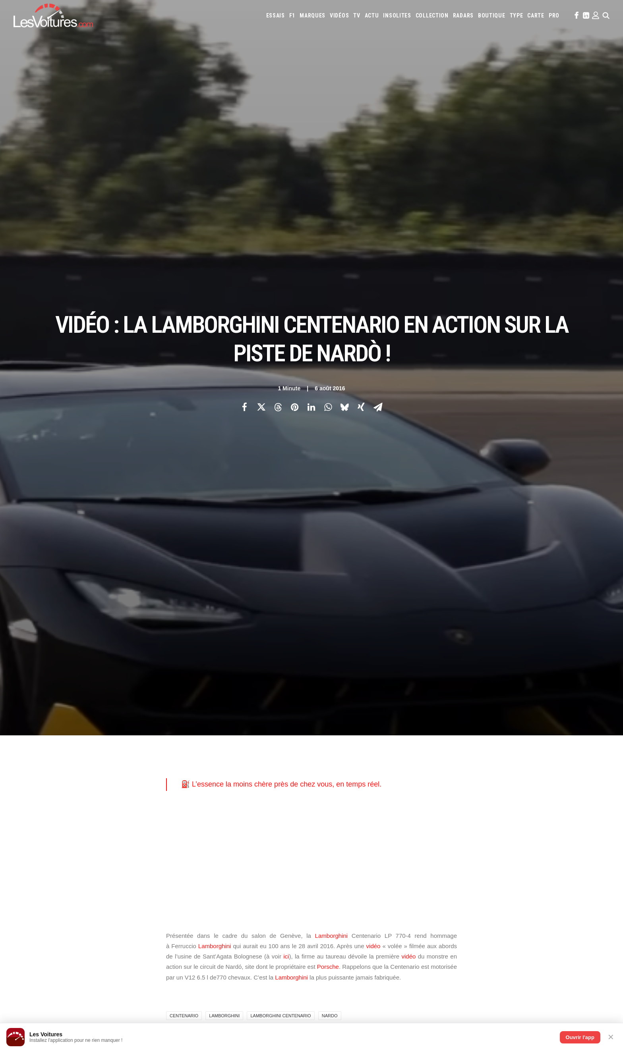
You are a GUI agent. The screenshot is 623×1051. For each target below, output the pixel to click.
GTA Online (200, 811)
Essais (275, 15)
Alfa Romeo (353, 719)
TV (356, 15)
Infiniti (472, 730)
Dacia (325, 730)
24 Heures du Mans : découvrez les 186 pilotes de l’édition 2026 (119, 981)
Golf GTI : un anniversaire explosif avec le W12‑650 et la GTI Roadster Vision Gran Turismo (440, 981)
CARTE (535, 15)
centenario (184, 509)
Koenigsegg (541, 730)
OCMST (195, 866)
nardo (330, 509)
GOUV (504, 783)
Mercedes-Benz (516, 740)
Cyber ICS (198, 852)
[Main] (311, 598)
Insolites (397, 15)
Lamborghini (331, 428)
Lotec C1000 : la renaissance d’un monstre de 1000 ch (391, 1002)
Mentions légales (67, 776)
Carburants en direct (369, 794)
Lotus (424, 740)
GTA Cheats (200, 797)
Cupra (564, 719)
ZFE (457, 783)
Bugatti (482, 719)
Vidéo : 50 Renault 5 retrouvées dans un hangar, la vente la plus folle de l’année (136, 950)
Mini (542, 740)
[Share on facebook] (244, 154)
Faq (50, 748)
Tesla (507, 751)
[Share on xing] (361, 154)
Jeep (509, 730)
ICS (191, 880)
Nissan (558, 740)
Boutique (491, 15)
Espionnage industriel (213, 838)
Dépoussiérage (204, 824)
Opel (325, 751)
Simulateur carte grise (345, 783)
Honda (430, 730)
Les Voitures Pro (206, 734)
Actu (372, 15)
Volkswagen (553, 751)
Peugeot (362, 751)
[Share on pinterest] (294, 154)
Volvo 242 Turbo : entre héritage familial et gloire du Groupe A (400, 992)
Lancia (360, 740)
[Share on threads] (278, 154)
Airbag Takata (556, 783)
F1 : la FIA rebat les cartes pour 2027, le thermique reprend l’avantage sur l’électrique (142, 939)
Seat (457, 751)
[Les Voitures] (53, 15)
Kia (521, 730)
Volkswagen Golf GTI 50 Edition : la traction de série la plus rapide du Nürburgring (138, 960)
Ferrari (383, 730)
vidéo (373, 439)
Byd (499, 719)
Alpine (377, 719)
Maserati (445, 740)
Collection (432, 15)
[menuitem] (275, 15)
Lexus (406, 740)
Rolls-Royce (434, 751)
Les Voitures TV (205, 720)
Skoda (472, 751)
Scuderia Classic (205, 762)
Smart (490, 751)
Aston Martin (403, 719)
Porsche (328, 460)
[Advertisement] (311, 353)
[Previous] (153, 598)
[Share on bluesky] (344, 154)
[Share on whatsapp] (328, 154)
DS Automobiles (353, 730)
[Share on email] (378, 154)
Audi (427, 719)
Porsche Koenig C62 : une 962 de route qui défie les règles (397, 971)
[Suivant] (470, 598)
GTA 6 (193, 783)
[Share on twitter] (261, 154)
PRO (554, 15)
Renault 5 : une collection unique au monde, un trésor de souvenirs (407, 939)
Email (355, 642)
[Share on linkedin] (311, 154)
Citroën (545, 719)
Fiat (399, 730)
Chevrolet (520, 719)
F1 (292, 15)
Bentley (446, 719)
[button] (575, 15)
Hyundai (451, 730)
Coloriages (437, 783)
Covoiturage (480, 783)
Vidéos (339, 15)
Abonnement (61, 734)
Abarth (328, 719)
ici (286, 449)
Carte (53, 720)
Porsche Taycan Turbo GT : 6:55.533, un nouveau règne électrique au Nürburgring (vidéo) (146, 971)
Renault (407, 751)
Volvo (327, 762)
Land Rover (383, 740)
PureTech (330, 794)
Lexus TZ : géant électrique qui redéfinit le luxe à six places (114, 1002)
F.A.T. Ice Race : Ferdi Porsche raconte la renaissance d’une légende (410, 950)
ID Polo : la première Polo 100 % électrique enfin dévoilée (395, 960)
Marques (312, 15)
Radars (463, 15)
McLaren (486, 740)
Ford (413, 730)
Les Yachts (200, 748)
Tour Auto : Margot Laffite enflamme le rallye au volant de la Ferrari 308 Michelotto (140, 992)
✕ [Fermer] (611, 1037)
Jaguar (492, 730)
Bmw (465, 719)
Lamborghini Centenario (280, 509)
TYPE (516, 15)
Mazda (466, 740)
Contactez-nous (65, 762)
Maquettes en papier (397, 783)
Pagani (342, 751)
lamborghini (224, 509)
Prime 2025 (525, 783)
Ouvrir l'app (580, 1037)
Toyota (526, 751)
